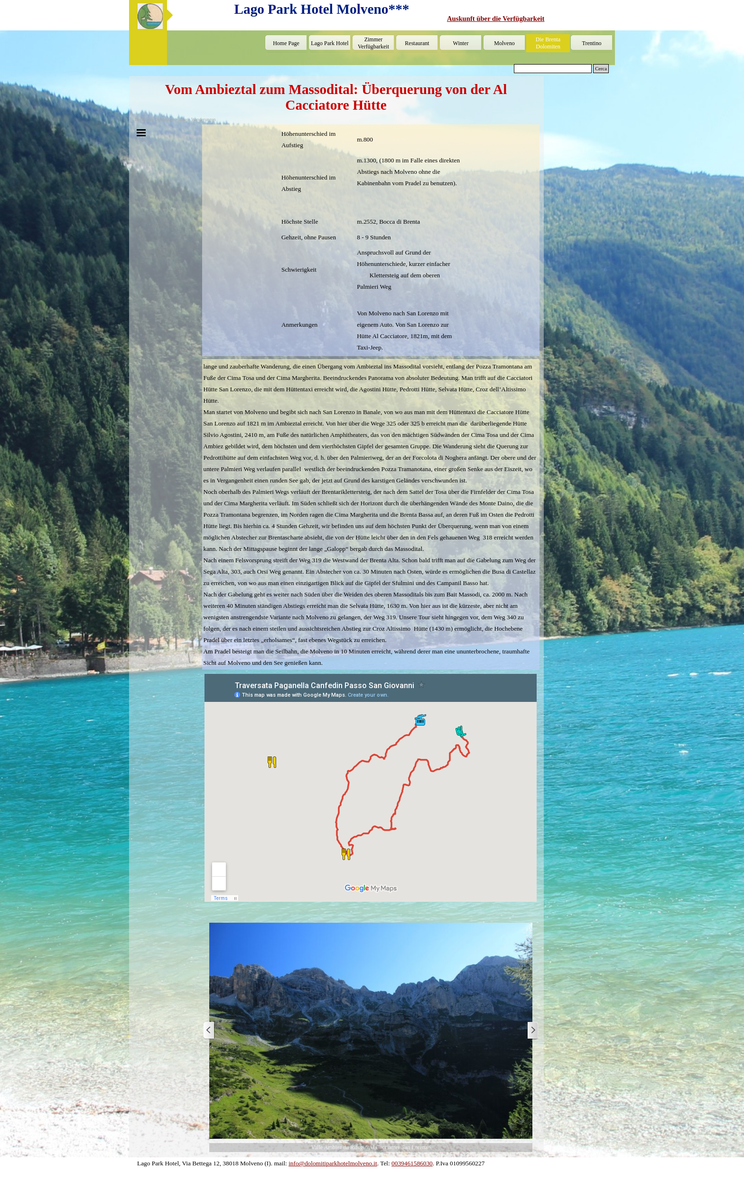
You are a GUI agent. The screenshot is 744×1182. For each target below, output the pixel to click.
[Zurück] (209, 1031)
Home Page (286, 43)
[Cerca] (553, 68)
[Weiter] (532, 1031)
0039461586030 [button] (412, 1163)
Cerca (601, 68)
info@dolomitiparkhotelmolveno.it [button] (332, 1163)
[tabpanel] (529, 18)
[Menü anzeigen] (141, 132)
